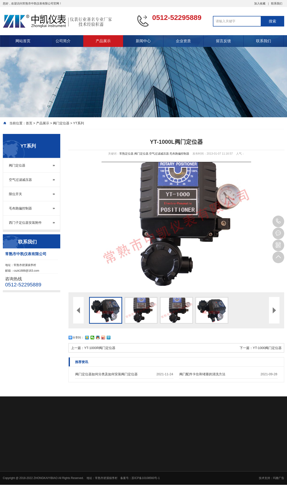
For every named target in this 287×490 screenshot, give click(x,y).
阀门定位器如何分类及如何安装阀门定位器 (106, 374)
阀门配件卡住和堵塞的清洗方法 (202, 374)
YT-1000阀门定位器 (267, 348)
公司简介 (63, 41)
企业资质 (183, 41)
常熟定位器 (126, 153)
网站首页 (22, 41)
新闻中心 (143, 41)
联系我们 (276, 3)
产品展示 (103, 41)
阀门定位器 (61, 123)
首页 (29, 123)
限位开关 (15, 194)
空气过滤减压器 (20, 180)
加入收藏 (259, 3)
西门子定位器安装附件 (25, 222)
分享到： (78, 337)
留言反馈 (223, 41)
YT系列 (78, 123)
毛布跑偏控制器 (20, 208)
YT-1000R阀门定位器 (99, 348)
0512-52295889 (278, 221)
